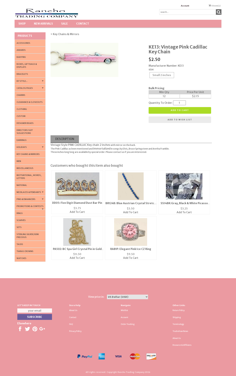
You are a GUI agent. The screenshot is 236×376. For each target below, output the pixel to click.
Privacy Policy (75, 331)
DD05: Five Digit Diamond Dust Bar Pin (77, 203)
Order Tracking (127, 324)
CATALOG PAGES (25, 88)
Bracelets (22, 74)
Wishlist (124, 310)
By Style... (22, 81)
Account (185, 5)
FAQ (71, 324)
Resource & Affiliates (182, 345)
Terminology (178, 324)
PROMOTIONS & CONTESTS (30, 206)
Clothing (22, 109)
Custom (21, 116)
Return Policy (179, 310)
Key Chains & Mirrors (28, 154)
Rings (20, 213)
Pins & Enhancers (26, 199)
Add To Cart (77, 212)
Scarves (21, 220)
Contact (82, 23)
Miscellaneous (25, 168)
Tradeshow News (180, 331)
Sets (19, 227)
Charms (21, 95)
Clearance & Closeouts (30, 102)
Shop (22, 23)
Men (19, 161)
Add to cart (180, 110)
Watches (21, 258)
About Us (73, 310)
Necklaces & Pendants (29, 192)
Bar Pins (21, 57)
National (22, 185)
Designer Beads (25, 123)
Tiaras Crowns (25, 251)
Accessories (23, 43)
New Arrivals (43, 23)
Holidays (22, 147)
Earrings (22, 140)
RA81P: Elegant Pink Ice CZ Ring (130, 249)
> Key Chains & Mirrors (65, 34)
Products (25, 35)
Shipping (177, 317)
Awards (21, 50)
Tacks (20, 244)
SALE (64, 23)
